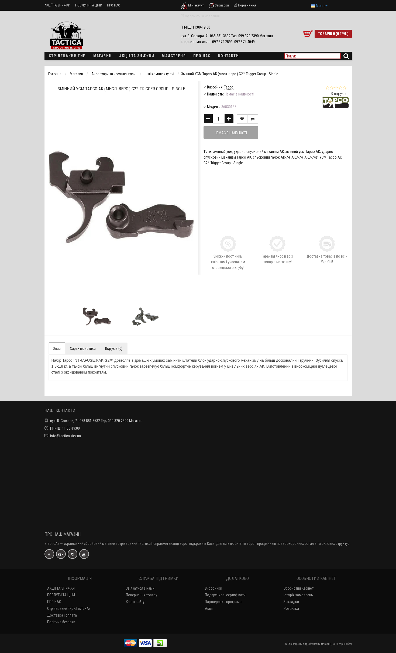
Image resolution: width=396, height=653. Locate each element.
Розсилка (291, 608)
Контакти (228, 56)
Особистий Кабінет (299, 588)
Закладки (291, 602)
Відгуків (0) (113, 348)
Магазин (102, 56)
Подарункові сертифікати (225, 595)
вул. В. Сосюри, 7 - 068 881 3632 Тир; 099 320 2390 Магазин (96, 421)
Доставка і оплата (62, 615)
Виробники (213, 588)
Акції (209, 608)
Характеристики (83, 348)
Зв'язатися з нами (140, 588)
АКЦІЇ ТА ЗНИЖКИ (57, 5)
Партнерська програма (223, 602)
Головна (54, 74)
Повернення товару (141, 595)
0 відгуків (338, 93)
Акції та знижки (136, 56)
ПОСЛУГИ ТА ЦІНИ (88, 5)
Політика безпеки (61, 622)
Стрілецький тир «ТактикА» (69, 608)
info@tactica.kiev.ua (65, 436)
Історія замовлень (298, 595)
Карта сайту (135, 602)
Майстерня (174, 56)
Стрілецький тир (67, 56)
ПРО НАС (113, 5)
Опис (57, 348)
